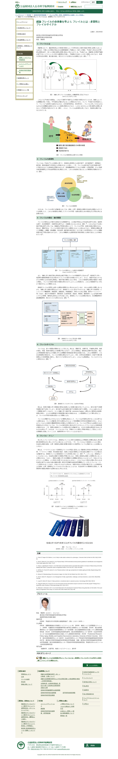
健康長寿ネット (23, 78)
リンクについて (88, 678)
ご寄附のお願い (23, 84)
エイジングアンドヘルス (25, 65)
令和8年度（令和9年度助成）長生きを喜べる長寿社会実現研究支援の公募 (50, 685)
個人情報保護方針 (88, 694)
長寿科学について (24, 28)
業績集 (43, 708)
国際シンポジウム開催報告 (25, 59)
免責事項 (86, 690)
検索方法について (76, 6)
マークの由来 (25, 679)
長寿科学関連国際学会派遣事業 (50, 690)
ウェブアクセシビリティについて (91, 699)
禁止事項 (86, 686)
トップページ (22, 22)
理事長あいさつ (26, 674)
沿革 (22, 677)
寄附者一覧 (63, 716)
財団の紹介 (22, 34)
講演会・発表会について (25, 47)
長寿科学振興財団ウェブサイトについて (91, 673)
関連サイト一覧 (23, 90)
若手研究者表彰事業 (69, 693)
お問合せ (73, 2)
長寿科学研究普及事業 (48, 695)
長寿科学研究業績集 (25, 71)
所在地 (23, 682)
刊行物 (20, 53)
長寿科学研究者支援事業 (48, 693)
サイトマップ (62, 2)
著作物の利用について (90, 682)
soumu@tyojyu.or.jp (63, 749)
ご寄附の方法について (67, 704)
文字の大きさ (85, 2)
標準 (93, 2)
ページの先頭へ (93, 665)
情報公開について (26, 684)
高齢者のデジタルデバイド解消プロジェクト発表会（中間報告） (28, 724)
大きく (99, 2)
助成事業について (24, 40)
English (60, 6)
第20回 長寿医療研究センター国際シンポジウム (28, 730)
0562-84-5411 (35, 749)
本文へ (17, 2)
